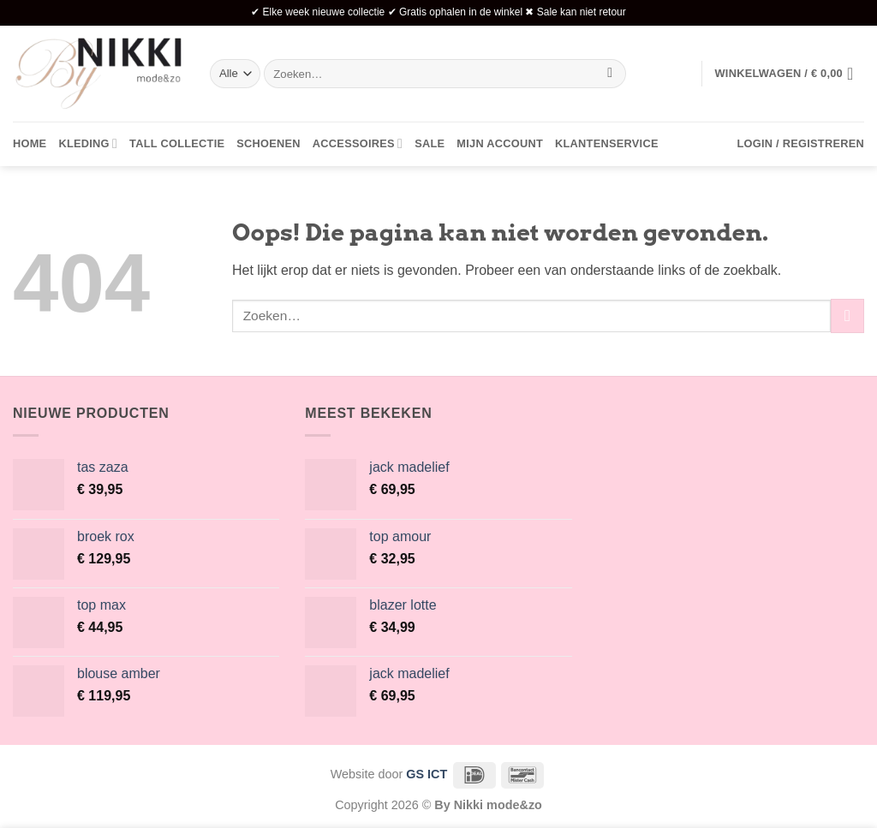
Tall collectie (176, 143)
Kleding (87, 143)
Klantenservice (607, 143)
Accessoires (358, 143)
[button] (789, 73)
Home (29, 143)
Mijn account (499, 143)
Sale (429, 143)
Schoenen (268, 143)
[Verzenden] (610, 73)
